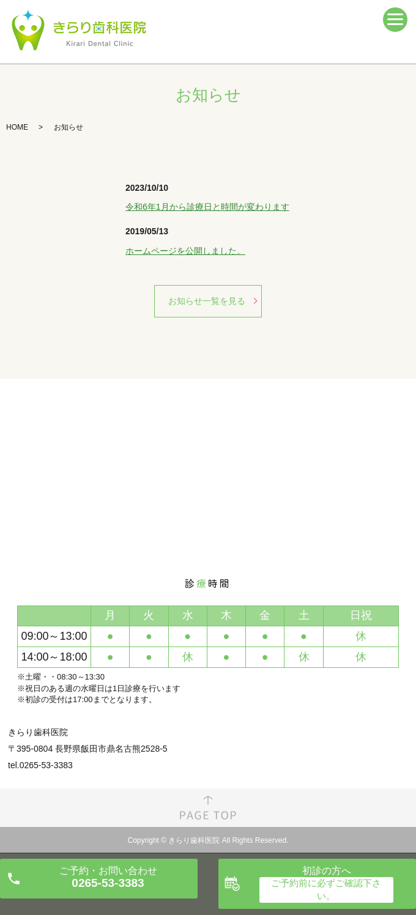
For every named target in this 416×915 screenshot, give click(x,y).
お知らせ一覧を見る (206, 301)
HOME (17, 127)
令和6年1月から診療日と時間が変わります (207, 207)
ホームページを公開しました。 (185, 251)
